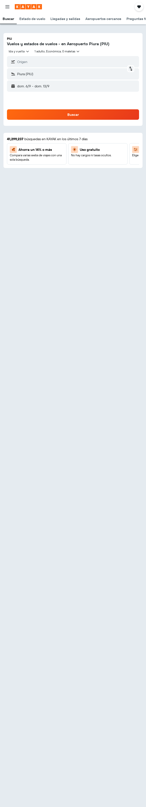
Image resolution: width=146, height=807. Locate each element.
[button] (7, 7)
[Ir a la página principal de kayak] (28, 6)
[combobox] (19, 51)
